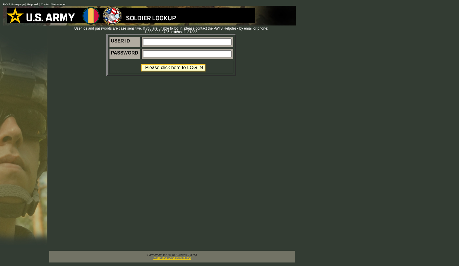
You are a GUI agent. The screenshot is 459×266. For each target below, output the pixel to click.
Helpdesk (33, 4)
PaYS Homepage (14, 4)
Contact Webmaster (53, 4)
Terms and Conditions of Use (172, 258)
